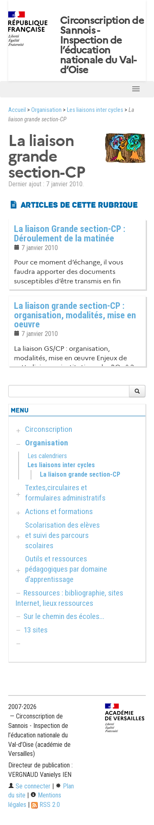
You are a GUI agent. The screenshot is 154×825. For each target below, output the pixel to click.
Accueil (17, 110)
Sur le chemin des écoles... (63, 616)
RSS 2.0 (45, 805)
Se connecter (29, 786)
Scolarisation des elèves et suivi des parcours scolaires (62, 535)
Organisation (46, 110)
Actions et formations (59, 511)
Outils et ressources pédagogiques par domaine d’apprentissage (66, 569)
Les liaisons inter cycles (95, 110)
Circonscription (48, 429)
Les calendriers (47, 456)
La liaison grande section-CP (80, 474)
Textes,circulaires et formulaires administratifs (65, 493)
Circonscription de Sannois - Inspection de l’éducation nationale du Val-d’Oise (102, 45)
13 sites (35, 630)
